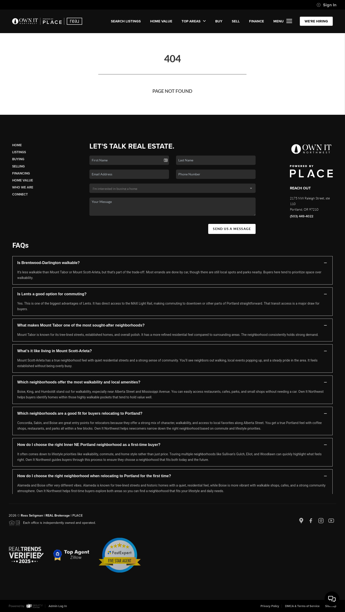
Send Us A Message (232, 229)
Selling (18, 166)
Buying (18, 159)
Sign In (326, 5)
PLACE (77, 517)
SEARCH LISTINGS (126, 21)
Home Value (161, 21)
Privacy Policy (270, 606)
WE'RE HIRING (316, 21)
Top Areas (194, 21)
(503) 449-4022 (301, 216)
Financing (21, 173)
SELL (236, 21)
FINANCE (256, 21)
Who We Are (22, 187)
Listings (19, 152)
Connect (20, 194)
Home (17, 145)
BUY (218, 21)
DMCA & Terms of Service (302, 606)
